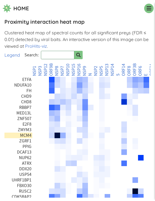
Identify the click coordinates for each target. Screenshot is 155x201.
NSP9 (84, 71)
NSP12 (45, 70)
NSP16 (79, 70)
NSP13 (107, 70)
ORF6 (140, 71)
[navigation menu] (149, 8)
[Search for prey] (78, 55)
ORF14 (123, 70)
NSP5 (101, 71)
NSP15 (73, 70)
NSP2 (96, 71)
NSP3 (40, 71)
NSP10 (68, 70)
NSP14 (112, 70)
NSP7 (62, 71)
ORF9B (51, 69)
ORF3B (134, 69)
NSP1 (34, 71)
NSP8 (57, 71)
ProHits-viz (36, 46)
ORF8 (129, 71)
